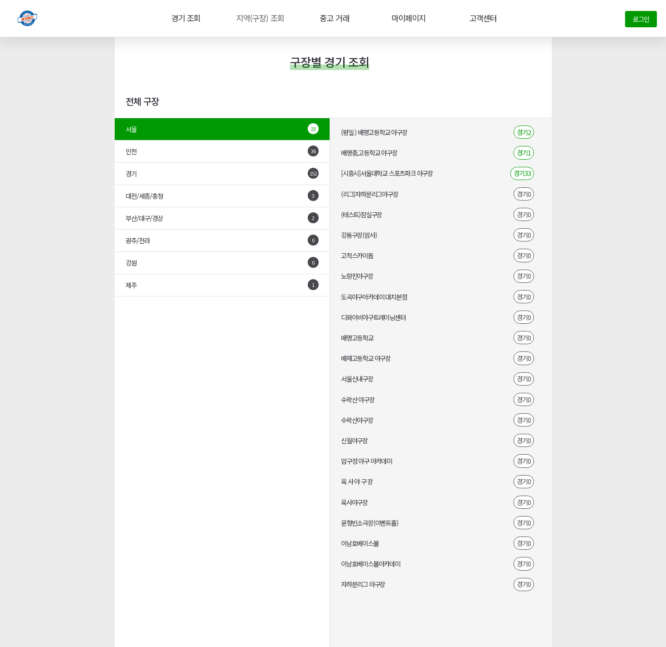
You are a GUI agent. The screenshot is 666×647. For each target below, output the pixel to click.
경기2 (524, 132)
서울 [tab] (222, 128)
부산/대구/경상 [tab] (222, 217)
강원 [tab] (222, 262)
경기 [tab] (222, 173)
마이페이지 (407, 18)
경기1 (524, 152)
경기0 (524, 194)
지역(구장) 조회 (259, 18)
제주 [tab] (222, 284)
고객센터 (481, 18)
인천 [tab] (222, 150)
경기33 (522, 173)
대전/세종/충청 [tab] (222, 195)
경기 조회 (184, 18)
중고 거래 (333, 18)
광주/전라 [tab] (222, 240)
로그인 (641, 19)
